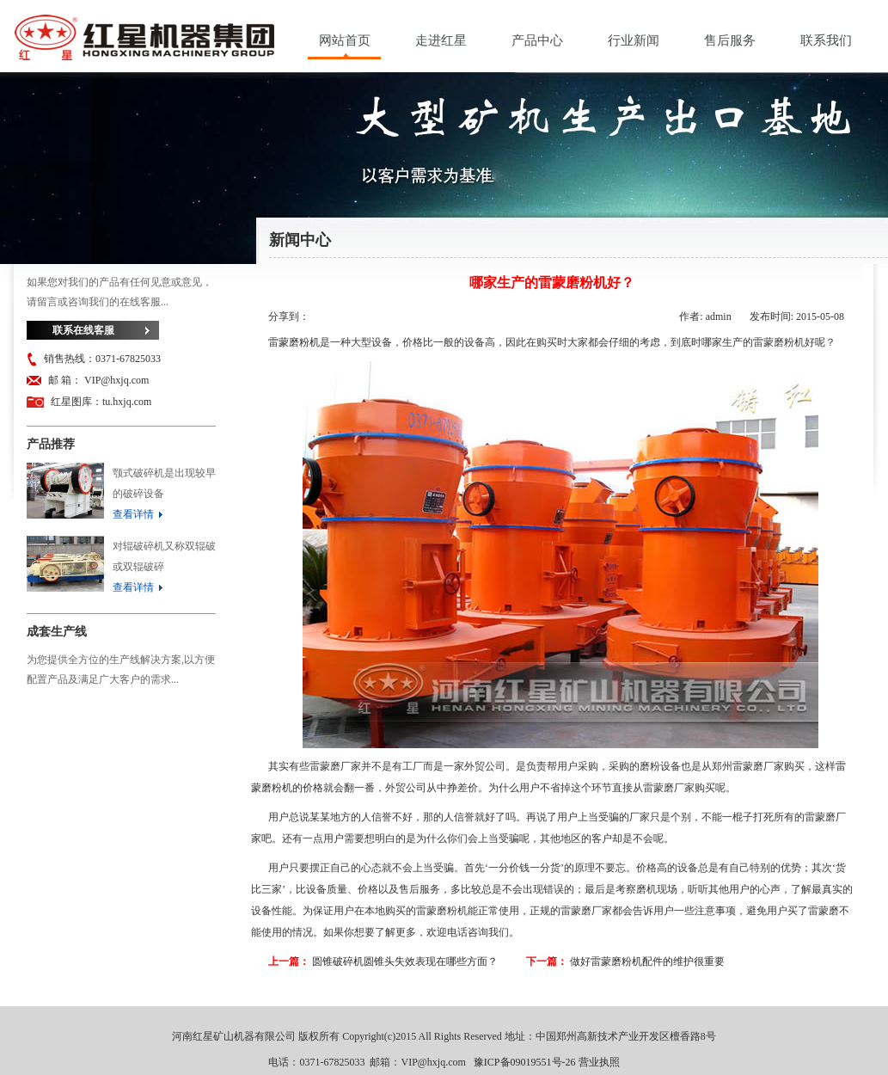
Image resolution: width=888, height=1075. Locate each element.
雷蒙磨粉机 (294, 342)
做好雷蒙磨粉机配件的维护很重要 (647, 961)
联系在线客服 (83, 330)
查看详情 (133, 514)
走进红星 (441, 40)
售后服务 (730, 40)
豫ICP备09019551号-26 (525, 1062)
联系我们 (826, 40)
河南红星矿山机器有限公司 (144, 42)
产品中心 (537, 40)
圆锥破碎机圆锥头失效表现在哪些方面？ (405, 961)
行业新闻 (633, 40)
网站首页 (345, 40)
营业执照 (599, 1062)
